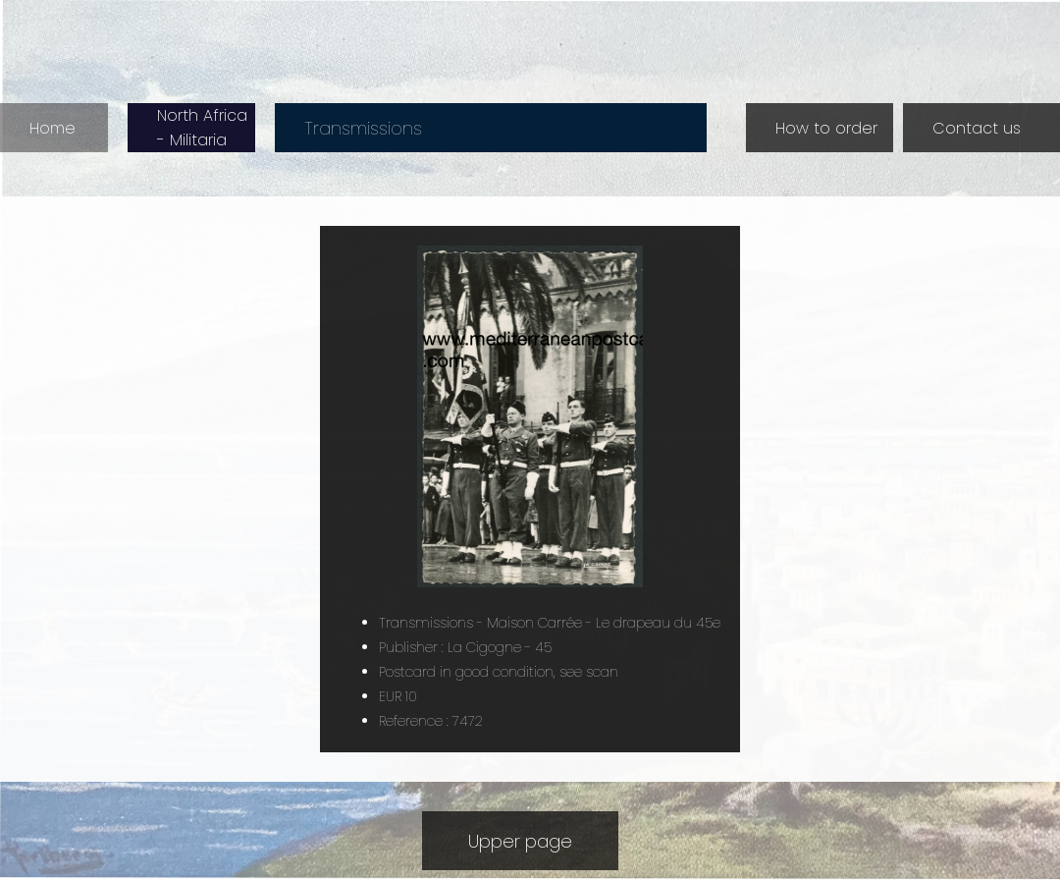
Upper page (520, 841)
